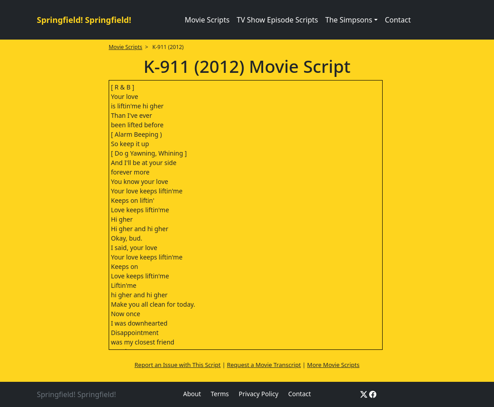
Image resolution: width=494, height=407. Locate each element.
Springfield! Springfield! (84, 19)
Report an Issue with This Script (178, 365)
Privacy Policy (258, 393)
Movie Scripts (207, 20)
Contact (398, 20)
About (192, 393)
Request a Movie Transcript (264, 365)
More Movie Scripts (333, 365)
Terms (220, 393)
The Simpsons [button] (348, 20)
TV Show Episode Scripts (277, 20)
